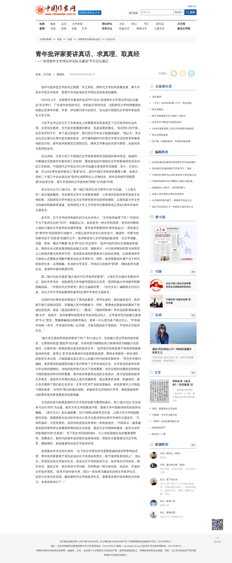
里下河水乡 (172, 479)
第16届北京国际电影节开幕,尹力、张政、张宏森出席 (174, 168)
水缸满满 (156, 96)
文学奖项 (77, 24)
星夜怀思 (170, 512)
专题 (74, 28)
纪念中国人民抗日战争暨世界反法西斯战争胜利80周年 (178, 285)
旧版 (192, 6)
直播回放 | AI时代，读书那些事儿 (168, 187)
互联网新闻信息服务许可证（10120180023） (151, 541)
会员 (63, 24)
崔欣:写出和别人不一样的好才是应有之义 (172, 206)
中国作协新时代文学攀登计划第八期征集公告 (174, 181)
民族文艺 (124, 28)
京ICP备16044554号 (88, 541)
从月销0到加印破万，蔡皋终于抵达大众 (172, 200)
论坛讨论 (110, 39)
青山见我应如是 (160, 135)
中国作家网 (45, 39)
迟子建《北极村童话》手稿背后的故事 (171, 141)
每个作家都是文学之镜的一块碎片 (169, 116)
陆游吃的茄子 (159, 427)
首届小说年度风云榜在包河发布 (168, 194)
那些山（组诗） (174, 453)
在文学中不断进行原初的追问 (166, 122)
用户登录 (133, 13)
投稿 (63, 28)
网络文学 (142, 28)
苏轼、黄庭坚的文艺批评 (164, 408)
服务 (53, 24)
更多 (193, 272)
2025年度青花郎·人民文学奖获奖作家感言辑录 (174, 128)
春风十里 (170, 501)
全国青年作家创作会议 (89, 39)
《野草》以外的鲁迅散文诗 (165, 421)
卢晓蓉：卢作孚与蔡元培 (164, 415)
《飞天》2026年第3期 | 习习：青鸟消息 (172, 103)
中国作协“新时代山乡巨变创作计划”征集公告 (174, 175)
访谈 (53, 28)
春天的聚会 (157, 109)
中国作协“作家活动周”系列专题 (178, 301)
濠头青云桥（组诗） (176, 465)
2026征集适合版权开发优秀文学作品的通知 (173, 162)
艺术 (84, 28)
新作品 (160, 24)
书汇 (146, 24)
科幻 (134, 24)
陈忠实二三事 (159, 434)
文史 (121, 24)
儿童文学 (159, 28)
